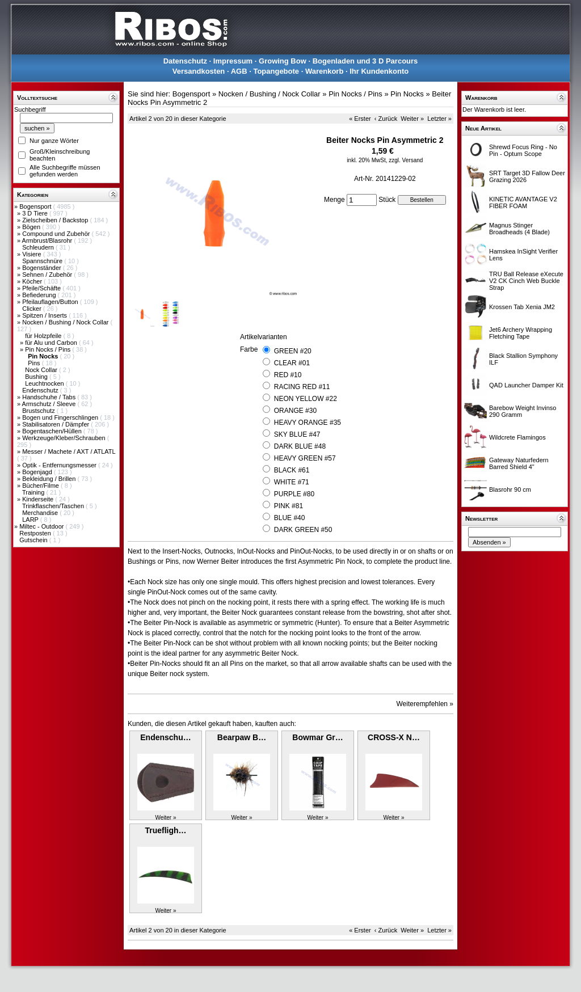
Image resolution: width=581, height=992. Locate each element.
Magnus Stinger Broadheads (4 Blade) (519, 228)
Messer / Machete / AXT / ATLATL (68, 451)
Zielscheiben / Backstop (56, 220)
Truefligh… (165, 830)
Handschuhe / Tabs (49, 397)
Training (34, 492)
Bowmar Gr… (317, 737)
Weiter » (412, 118)
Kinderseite (38, 499)
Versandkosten (198, 71)
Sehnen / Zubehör (48, 274)
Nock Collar (42, 369)
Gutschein (34, 540)
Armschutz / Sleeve (50, 403)
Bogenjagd (38, 471)
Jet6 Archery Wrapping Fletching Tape (520, 333)
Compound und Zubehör (56, 233)
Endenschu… (165, 737)
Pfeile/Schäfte (42, 288)
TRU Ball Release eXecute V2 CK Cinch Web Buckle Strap (526, 281)
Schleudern (39, 247)
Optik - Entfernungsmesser (60, 465)
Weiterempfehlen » (425, 704)
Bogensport (36, 206)
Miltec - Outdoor (42, 526)
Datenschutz (185, 61)
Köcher (33, 281)
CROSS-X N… (394, 737)
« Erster (360, 118)
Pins (34, 363)
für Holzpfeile (44, 335)
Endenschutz (41, 390)
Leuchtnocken (45, 383)
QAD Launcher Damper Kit (526, 385)
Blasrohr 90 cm (510, 489)
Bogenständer (42, 267)
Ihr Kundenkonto (379, 71)
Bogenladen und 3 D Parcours (365, 61)
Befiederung (39, 295)
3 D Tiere (35, 213)
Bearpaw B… (241, 737)
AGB (239, 71)
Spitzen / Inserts (45, 315)
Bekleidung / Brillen (49, 478)
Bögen (32, 226)
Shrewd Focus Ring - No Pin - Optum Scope (523, 150)
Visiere (32, 254)
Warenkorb (324, 71)
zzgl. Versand (406, 160)
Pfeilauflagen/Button (51, 301)
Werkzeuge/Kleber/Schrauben (64, 437)
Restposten (36, 533)
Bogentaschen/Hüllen (52, 431)
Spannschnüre (43, 261)
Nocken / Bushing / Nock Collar (66, 322)
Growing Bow (282, 61)
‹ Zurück (385, 118)
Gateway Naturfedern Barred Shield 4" (519, 463)
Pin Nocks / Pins (48, 349)
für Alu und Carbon (52, 342)
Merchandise (41, 512)
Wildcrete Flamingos (517, 437)
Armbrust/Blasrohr (48, 240)
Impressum (232, 61)
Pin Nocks (407, 94)
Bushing (37, 376)
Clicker (32, 308)
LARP (31, 519)
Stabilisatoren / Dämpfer (56, 424)
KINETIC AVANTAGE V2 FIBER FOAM (523, 202)
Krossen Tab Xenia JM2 (522, 306)
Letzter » (439, 118)
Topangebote (276, 71)
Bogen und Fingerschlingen (61, 417)
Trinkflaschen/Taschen (54, 506)
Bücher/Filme (41, 485)
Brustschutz (39, 410)
